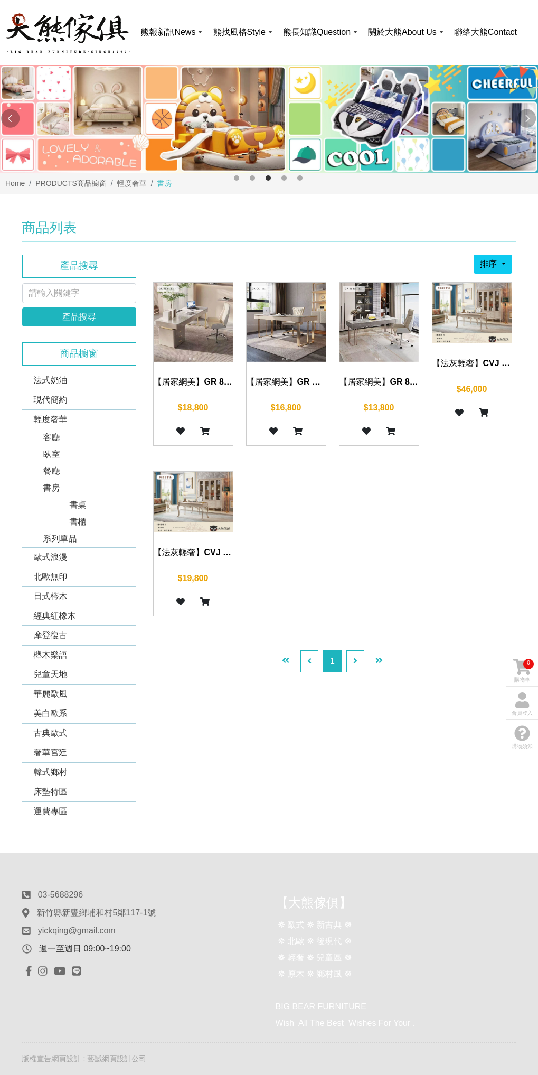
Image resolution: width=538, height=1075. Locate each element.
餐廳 (51, 470)
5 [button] (300, 178)
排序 (489, 263)
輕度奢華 (51, 419)
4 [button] (284, 178)
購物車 (523, 671)
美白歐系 (51, 713)
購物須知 (522, 737)
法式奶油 (51, 380)
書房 (51, 487)
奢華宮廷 (51, 752)
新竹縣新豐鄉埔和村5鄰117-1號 (96, 912)
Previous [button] (10, 118)
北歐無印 (51, 576)
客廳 (51, 437)
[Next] (355, 661)
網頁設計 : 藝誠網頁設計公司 (99, 1058)
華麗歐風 (51, 693)
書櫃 (78, 521)
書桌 (78, 504)
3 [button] (268, 178)
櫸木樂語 (51, 654)
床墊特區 (51, 791)
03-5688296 (60, 894)
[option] (269, 119)
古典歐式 (51, 732)
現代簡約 (51, 399)
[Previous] (309, 661)
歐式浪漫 (51, 557)
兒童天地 (51, 674)
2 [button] (252, 178)
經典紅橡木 (55, 615)
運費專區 (51, 811)
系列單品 (60, 538)
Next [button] (527, 118)
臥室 (51, 454)
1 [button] (236, 178)
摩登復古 (51, 635)
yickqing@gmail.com (77, 930)
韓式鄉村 (51, 772)
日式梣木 (51, 596)
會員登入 (522, 704)
